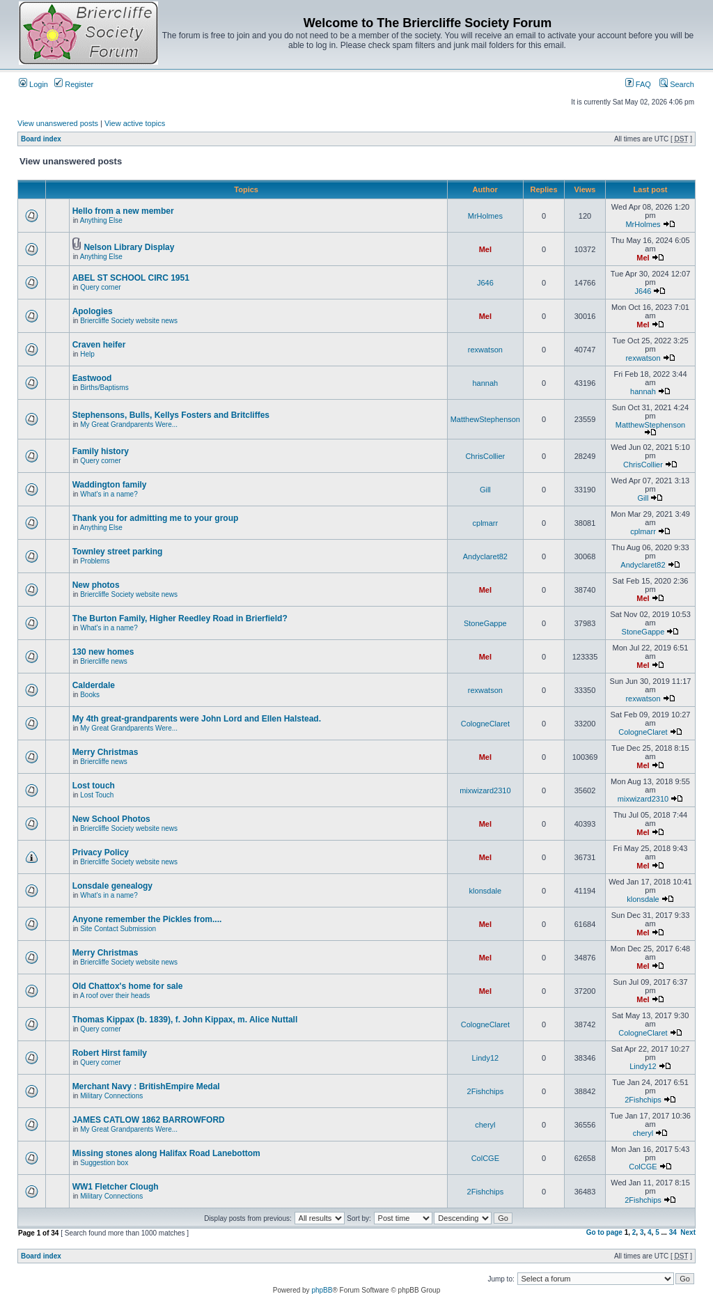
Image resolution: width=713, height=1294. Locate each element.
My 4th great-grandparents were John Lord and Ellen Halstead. (196, 719)
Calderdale (93, 685)
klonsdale (485, 891)
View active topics (134, 123)
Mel (485, 249)
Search (676, 84)
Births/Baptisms (104, 387)
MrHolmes (485, 216)
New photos (96, 585)
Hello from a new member (123, 211)
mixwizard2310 (485, 790)
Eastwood (92, 378)
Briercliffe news (103, 661)
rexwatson (485, 349)
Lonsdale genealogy (112, 886)
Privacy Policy (100, 852)
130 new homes (103, 652)
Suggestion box (104, 1163)
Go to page (604, 1232)
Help (87, 354)
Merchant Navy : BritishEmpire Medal (146, 1086)
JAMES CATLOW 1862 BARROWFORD (148, 1120)
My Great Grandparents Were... (129, 424)
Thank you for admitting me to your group (155, 518)
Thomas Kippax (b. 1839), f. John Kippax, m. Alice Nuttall (185, 1019)
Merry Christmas (105, 752)
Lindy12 (485, 1058)
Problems (94, 561)
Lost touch (93, 785)
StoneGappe (485, 623)
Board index (41, 139)
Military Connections (111, 1096)
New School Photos (111, 819)
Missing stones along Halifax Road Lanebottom (166, 1153)
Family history (100, 451)
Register (73, 84)
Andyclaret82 (485, 556)
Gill (485, 489)
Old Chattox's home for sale (127, 986)
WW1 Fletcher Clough (115, 1187)
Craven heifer (99, 345)
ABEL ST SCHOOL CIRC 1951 (130, 278)
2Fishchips (485, 1091)
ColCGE (485, 1158)
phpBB (321, 1290)
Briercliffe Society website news (129, 321)
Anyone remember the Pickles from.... (147, 919)
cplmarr (486, 523)
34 (673, 1232)
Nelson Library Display (129, 247)
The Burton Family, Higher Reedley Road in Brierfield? (180, 618)
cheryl (485, 1125)
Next (688, 1232)
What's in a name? (109, 494)
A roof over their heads (115, 995)
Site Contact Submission (118, 929)
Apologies (92, 311)
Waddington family (109, 485)
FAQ (638, 84)
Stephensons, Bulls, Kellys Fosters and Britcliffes (170, 415)
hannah (485, 383)
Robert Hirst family (109, 1053)
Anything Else (101, 220)
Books (90, 695)
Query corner (100, 287)
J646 (485, 283)
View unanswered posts (57, 123)
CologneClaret (485, 723)
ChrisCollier (485, 456)
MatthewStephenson (485, 419)
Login (33, 84)
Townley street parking (117, 551)
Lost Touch (96, 795)
